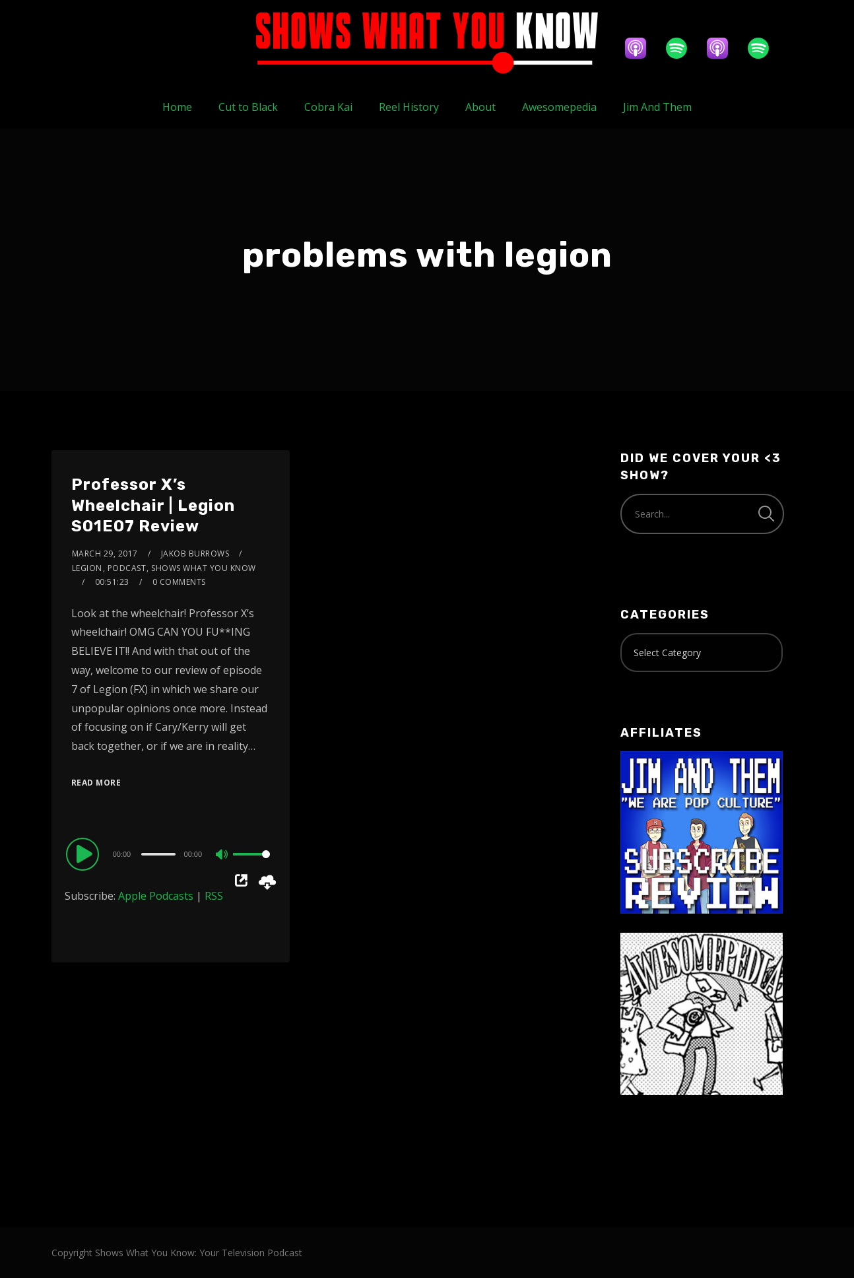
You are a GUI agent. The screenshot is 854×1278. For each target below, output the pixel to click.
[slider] (158, 854)
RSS (214, 896)
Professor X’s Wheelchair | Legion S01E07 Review (153, 505)
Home (177, 107)
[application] (170, 853)
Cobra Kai (328, 107)
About (480, 107)
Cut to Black (248, 107)
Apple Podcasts (155, 896)
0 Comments (179, 582)
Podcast (127, 568)
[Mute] (222, 855)
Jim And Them (657, 107)
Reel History (409, 107)
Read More (96, 782)
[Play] (84, 853)
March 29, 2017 (105, 553)
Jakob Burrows (195, 553)
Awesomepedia (559, 107)
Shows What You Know (203, 568)
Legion (87, 568)
